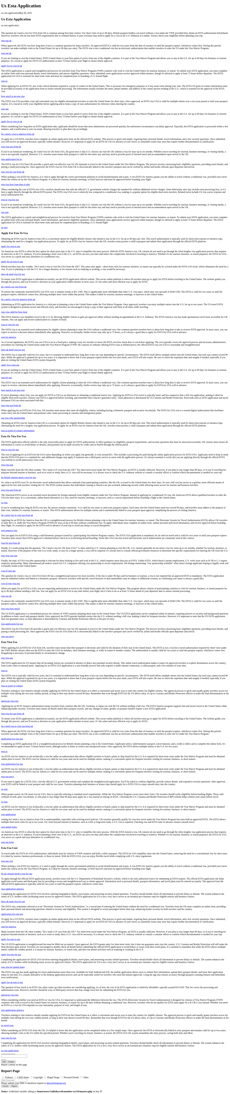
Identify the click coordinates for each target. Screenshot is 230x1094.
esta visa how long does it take (15, 184)
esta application (8, 814)
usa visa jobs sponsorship (13, 418)
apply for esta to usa (10, 246)
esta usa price (7, 636)
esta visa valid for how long (14, 312)
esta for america (8, 337)
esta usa (5, 109)
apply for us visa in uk (11, 66)
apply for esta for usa (11, 954)
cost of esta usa (8, 571)
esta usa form (7, 842)
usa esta (5, 212)
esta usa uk (6, 40)
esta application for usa (12, 624)
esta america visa (9, 530)
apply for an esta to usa (12, 261)
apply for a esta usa (10, 365)
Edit (4, 1062)
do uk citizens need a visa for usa (16, 873)
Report (14, 1086)
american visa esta (9, 701)
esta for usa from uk (10, 543)
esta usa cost (7, 861)
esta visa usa (7, 658)
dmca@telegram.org (56, 1083)
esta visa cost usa (9, 555)
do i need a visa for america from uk (18, 299)
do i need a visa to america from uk (17, 134)
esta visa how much (10, 608)
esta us (4, 81)
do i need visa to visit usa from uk (17, 515)
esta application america (12, 889)
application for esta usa (12, 739)
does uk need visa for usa (13, 274)
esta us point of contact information (17, 430)
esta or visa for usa (10, 199)
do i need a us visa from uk (14, 287)
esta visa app (7, 465)
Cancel (5, 1086)
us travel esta (7, 1025)
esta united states (9, 827)
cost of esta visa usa (10, 583)
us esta (4, 227)
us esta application (10, 13)
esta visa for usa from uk (12, 172)
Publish (11, 1062)
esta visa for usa (8, 1038)
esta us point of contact (12, 686)
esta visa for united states (13, 967)
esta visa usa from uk (11, 146)
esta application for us (11, 159)
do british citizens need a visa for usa (18, 477)
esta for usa (6, 377)
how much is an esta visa (13, 96)
